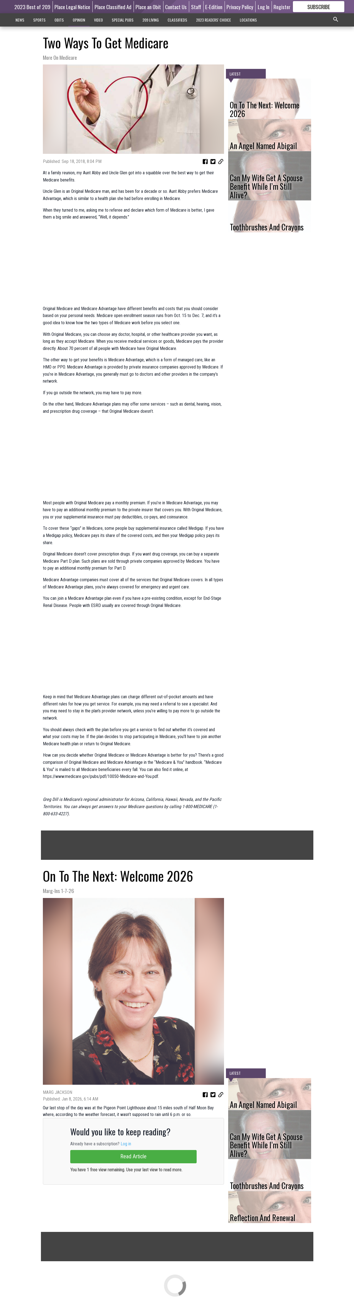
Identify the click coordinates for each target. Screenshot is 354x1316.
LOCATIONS (248, 20)
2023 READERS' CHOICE (213, 20)
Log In (263, 6)
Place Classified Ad (113, 6)
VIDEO (98, 20)
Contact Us (176, 6)
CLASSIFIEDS (177, 20)
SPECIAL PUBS (123, 20)
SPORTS (39, 20)
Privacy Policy (240, 6)
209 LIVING (150, 20)
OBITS (59, 20)
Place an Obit (148, 6)
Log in (126, 1143)
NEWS (19, 20)
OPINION (79, 20)
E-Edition (213, 6)
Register (282, 6)
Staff (196, 6)
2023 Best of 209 (32, 6)
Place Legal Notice (72, 6)
